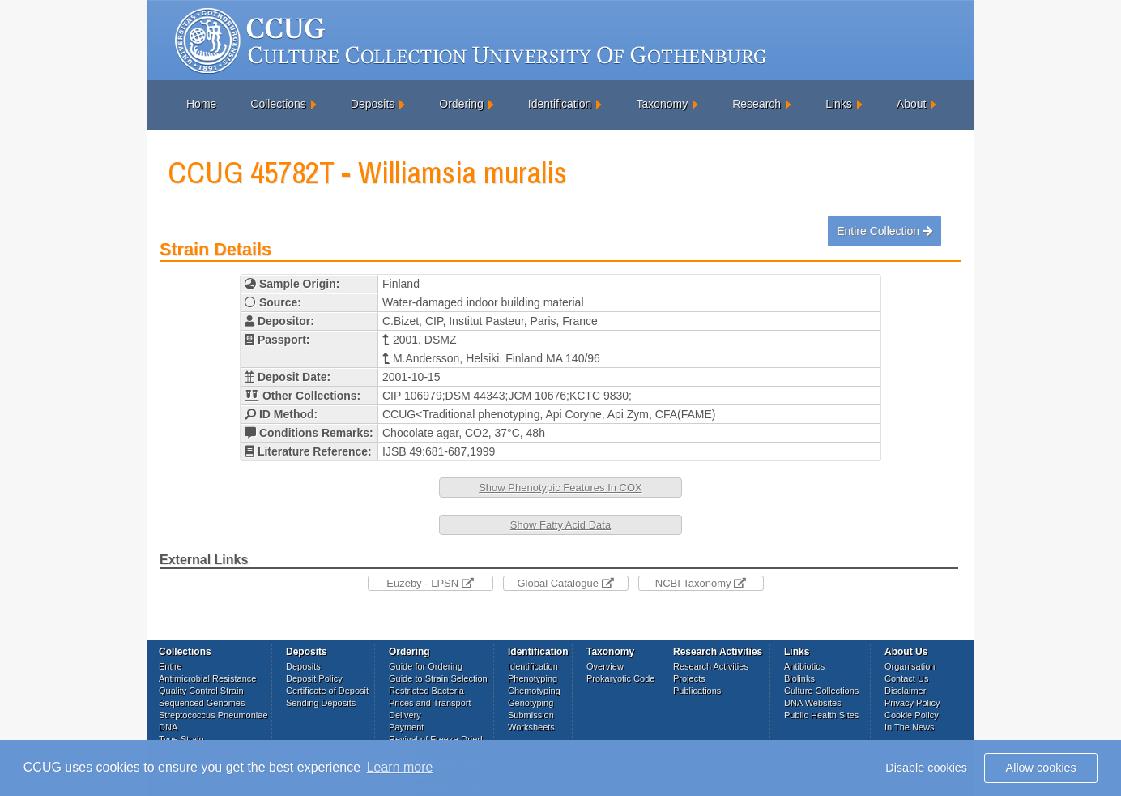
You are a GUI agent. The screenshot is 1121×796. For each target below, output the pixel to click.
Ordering (461, 103)
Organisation (909, 666)
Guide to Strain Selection (438, 678)
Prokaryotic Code (620, 678)
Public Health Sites (821, 715)
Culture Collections (821, 690)
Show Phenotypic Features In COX (560, 487)
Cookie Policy (911, 715)
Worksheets (531, 727)
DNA (168, 727)
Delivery (405, 715)
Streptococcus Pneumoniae (213, 715)
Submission (531, 715)
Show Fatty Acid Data (560, 525)
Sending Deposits (321, 703)
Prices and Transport (430, 703)
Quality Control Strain (201, 690)
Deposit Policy (314, 678)
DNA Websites (813, 703)
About (912, 103)
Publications (697, 690)
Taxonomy (662, 103)
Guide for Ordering (425, 666)
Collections (277, 103)
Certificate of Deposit (327, 690)
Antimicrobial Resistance (207, 678)
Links (838, 103)
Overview (605, 666)
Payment (406, 727)
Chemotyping (534, 690)
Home (201, 103)
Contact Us (906, 678)
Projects (689, 678)
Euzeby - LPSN (430, 583)
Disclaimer (905, 690)
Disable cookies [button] (926, 767)
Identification (560, 103)
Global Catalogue (565, 583)
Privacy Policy (912, 703)
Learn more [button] (400, 767)
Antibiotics (804, 666)
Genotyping (530, 703)
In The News (909, 727)
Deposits (372, 103)
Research (756, 103)
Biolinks (799, 678)
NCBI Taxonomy (700, 583)
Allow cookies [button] (1041, 767)
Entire (170, 666)
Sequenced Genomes (202, 703)
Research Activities (710, 666)
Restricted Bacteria (426, 690)
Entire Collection (884, 231)
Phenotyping (532, 678)
